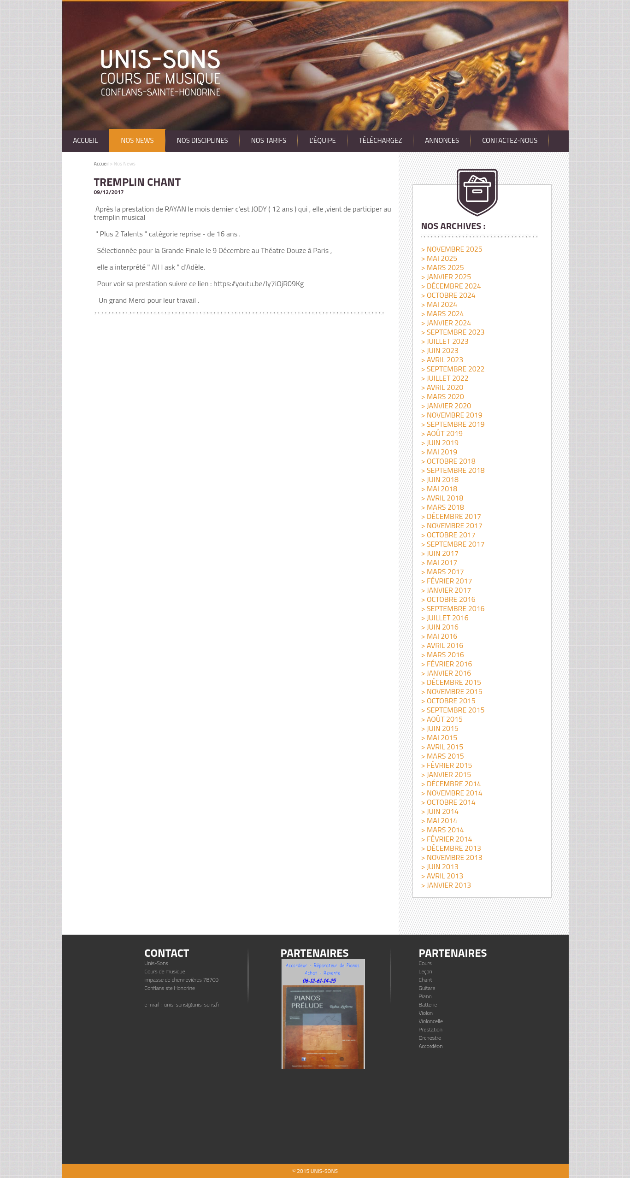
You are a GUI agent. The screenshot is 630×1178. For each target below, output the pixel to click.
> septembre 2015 (452, 709)
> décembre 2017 (451, 516)
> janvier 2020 (446, 405)
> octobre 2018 (448, 460)
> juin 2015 (440, 728)
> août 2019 (441, 433)
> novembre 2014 (451, 792)
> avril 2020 (442, 387)
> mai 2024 (439, 304)
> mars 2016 (442, 654)
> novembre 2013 (451, 857)
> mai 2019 (439, 451)
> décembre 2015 (451, 682)
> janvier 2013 (446, 884)
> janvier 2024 (446, 322)
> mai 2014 (439, 820)
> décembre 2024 (451, 285)
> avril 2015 (442, 746)
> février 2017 (446, 580)
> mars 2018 (442, 506)
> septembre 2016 (452, 608)
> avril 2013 (442, 875)
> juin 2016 (440, 626)
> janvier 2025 (446, 276)
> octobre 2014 (448, 801)
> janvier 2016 (446, 672)
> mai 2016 (439, 636)
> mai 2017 (439, 562)
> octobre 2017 (448, 534)
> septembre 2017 (452, 543)
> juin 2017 (440, 553)
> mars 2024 (442, 313)
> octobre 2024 (448, 294)
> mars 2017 (442, 571)
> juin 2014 (440, 811)
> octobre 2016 (448, 599)
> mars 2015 (442, 755)
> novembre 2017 (451, 525)
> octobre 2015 (448, 700)
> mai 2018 (439, 488)
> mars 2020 (442, 396)
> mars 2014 (442, 829)
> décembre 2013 (451, 848)
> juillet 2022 (444, 377)
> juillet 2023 (444, 341)
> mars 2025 (442, 267)
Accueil (101, 163)
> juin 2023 (440, 350)
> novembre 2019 (451, 414)
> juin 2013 (440, 866)
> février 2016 (446, 663)
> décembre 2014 (451, 783)
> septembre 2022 (452, 368)
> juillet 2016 (444, 617)
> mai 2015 (439, 737)
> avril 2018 (442, 497)
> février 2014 (446, 838)
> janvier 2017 (446, 589)
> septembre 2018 (452, 470)
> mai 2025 (439, 258)
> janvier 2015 (446, 774)
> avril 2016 (442, 645)
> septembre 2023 (452, 331)
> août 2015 (441, 718)
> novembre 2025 (451, 248)
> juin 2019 (440, 442)
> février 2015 (446, 765)
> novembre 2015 (451, 691)
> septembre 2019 (452, 424)
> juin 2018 (440, 479)
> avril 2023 (442, 359)
